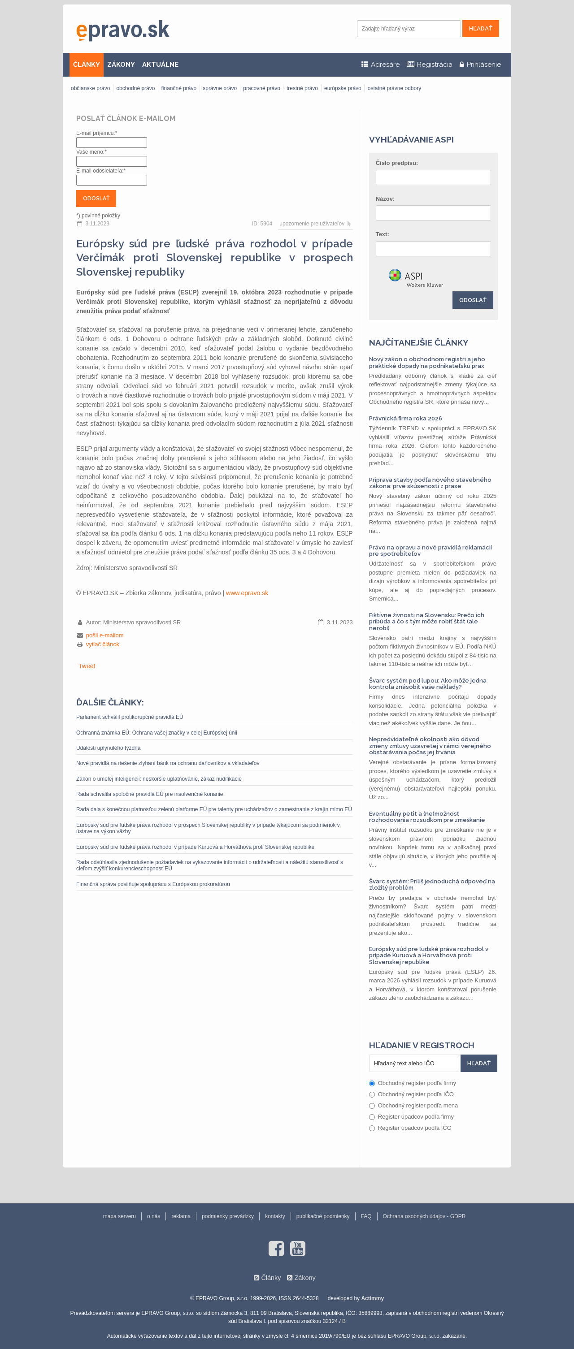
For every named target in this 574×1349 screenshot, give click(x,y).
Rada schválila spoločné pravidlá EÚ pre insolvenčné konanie (149, 794)
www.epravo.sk (247, 593)
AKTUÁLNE (160, 65)
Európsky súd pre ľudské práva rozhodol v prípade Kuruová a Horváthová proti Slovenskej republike (195, 847)
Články (271, 1277)
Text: (382, 234)
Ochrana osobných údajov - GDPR (424, 1216)
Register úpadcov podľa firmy (411, 1116)
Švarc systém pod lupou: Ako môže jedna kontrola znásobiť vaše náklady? (428, 683)
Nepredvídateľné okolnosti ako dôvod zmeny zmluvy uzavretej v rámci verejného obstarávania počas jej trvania (430, 746)
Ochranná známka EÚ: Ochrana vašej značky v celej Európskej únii (156, 733)
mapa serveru (119, 1216)
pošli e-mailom (105, 635)
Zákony (304, 1277)
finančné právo (178, 88)
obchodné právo (135, 88)
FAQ (366, 1216)
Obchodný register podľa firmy (412, 1083)
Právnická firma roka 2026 (405, 418)
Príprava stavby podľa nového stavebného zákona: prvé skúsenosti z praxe (430, 482)
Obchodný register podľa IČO (411, 1094)
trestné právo (302, 88)
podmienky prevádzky (228, 1216)
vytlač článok (102, 644)
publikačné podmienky (323, 1216)
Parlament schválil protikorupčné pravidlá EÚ (129, 717)
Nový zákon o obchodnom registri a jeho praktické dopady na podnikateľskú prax (427, 362)
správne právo (220, 88)
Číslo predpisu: (397, 163)
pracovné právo (261, 88)
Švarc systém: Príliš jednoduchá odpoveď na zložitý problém (432, 884)
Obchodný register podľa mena (413, 1105)
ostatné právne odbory (394, 88)
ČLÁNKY (86, 65)
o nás (153, 1216)
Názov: (385, 198)
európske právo (342, 88)
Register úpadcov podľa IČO (410, 1127)
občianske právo (90, 88)
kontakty (275, 1216)
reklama (181, 1216)
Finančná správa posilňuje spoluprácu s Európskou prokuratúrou (153, 884)
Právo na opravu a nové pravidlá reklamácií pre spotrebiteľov (430, 550)
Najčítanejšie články (419, 342)
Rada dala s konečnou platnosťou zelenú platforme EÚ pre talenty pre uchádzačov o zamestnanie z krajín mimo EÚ (214, 809)
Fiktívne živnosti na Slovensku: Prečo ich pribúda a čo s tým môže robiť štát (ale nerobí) (426, 621)
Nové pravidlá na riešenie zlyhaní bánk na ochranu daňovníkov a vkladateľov (167, 763)
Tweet (86, 666)
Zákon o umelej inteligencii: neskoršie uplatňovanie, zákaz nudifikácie (159, 779)
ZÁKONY (121, 65)
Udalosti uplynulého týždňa (108, 748)
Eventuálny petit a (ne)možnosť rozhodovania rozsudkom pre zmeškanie (427, 816)
